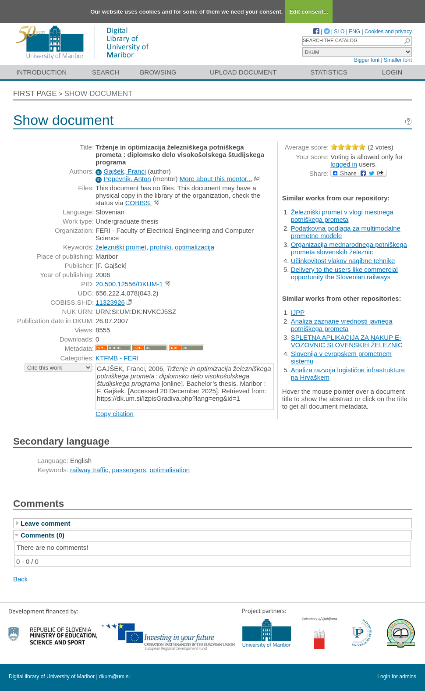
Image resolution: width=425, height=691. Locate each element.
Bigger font (366, 60)
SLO (339, 31)
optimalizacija (194, 247)
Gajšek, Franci (124, 171)
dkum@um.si (114, 676)
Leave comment (45, 523)
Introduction (41, 72)
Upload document (243, 72)
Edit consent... (308, 11)
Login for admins (396, 676)
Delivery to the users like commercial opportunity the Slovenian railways (344, 273)
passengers (129, 470)
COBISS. (138, 203)
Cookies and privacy (388, 31)
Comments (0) (42, 535)
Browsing (158, 72)
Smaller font (398, 60)
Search (106, 72)
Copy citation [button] (115, 413)
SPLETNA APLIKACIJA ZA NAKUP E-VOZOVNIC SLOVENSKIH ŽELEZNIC (347, 341)
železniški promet (121, 247)
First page (35, 93)
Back (20, 579)
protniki (160, 247)
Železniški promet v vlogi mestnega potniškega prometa (342, 215)
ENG (354, 31)
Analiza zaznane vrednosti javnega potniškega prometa (342, 324)
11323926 (110, 302)
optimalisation (170, 470)
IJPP (298, 312)
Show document (98, 93)
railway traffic (89, 470)
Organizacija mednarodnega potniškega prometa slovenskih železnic (349, 248)
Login (392, 72)
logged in (343, 164)
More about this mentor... (216, 178)
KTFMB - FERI (117, 358)
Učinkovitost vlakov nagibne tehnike (343, 260)
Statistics (328, 72)
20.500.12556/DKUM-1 (129, 284)
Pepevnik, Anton (127, 178)
